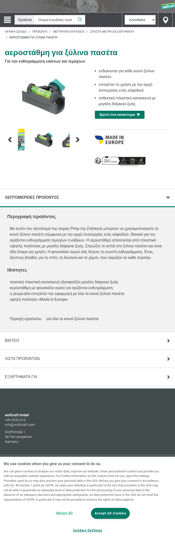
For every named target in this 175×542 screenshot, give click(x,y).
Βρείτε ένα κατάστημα (119, 115)
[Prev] (10, 139)
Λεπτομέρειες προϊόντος (32, 197)
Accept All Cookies (110, 513)
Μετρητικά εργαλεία (68, 31)
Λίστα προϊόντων (22, 358)
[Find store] (165, 20)
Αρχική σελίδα (16, 31)
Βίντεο (12, 340)
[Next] (77, 139)
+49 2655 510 (15, 420)
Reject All (64, 513)
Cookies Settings (87, 530)
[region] (87, 499)
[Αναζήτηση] (80, 19)
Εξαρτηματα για (21, 376)
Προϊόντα (39, 31)
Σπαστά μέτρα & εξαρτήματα (112, 31)
